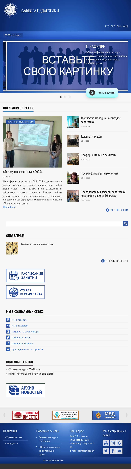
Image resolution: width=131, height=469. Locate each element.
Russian (107, 26)
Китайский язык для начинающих (37, 244)
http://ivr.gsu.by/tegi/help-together (25, 415)
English (119, 26)
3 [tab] (70, 97)
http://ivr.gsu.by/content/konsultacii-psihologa (65, 415)
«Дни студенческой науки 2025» (22, 172)
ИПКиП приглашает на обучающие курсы (30, 373)
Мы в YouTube (19, 319)
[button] (13, 35)
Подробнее (9, 206)
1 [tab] (61, 97)
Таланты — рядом (91, 136)
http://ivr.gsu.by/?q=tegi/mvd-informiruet (105, 415)
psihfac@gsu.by (86, 450)
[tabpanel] (65, 71)
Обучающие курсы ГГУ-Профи (24, 369)
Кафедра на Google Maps (25, 331)
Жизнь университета (20, 121)
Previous (4, 415)
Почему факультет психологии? (99, 173)
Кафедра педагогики (40, 11)
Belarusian (113, 26)
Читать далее (106, 92)
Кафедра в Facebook (22, 343)
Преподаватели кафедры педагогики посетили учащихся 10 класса (103, 194)
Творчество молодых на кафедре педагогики (101, 120)
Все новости (119, 210)
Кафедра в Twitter (21, 337)
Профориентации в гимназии (98, 155)
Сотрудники (11, 443)
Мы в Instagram (19, 325)
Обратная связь (13, 437)
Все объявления (117, 261)
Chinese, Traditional (125, 26)
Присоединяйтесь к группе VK (27, 349)
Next (127, 415)
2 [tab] (65, 97)
